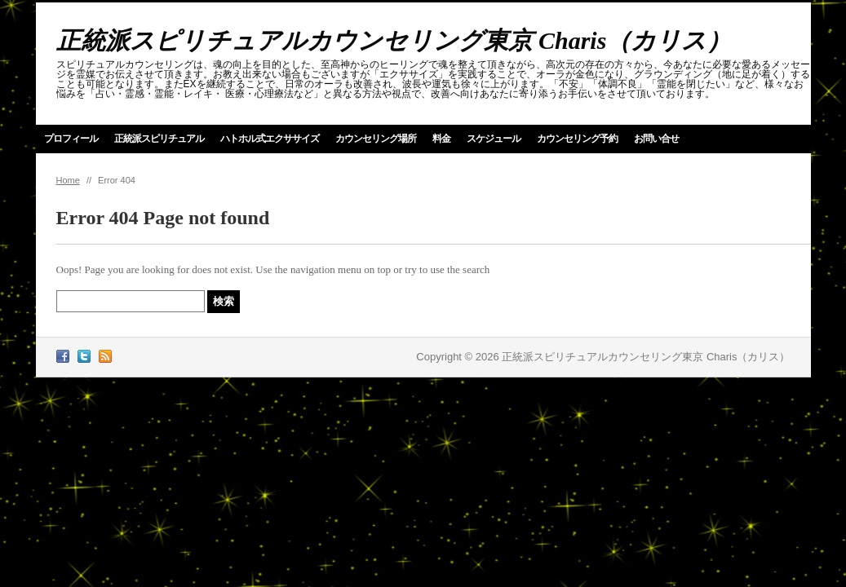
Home (68, 180)
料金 (441, 138)
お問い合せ (656, 138)
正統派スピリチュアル (159, 138)
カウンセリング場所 (375, 138)
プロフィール (71, 138)
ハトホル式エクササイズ (269, 138)
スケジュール (493, 138)
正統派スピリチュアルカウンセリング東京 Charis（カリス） (394, 40)
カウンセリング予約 (577, 138)
